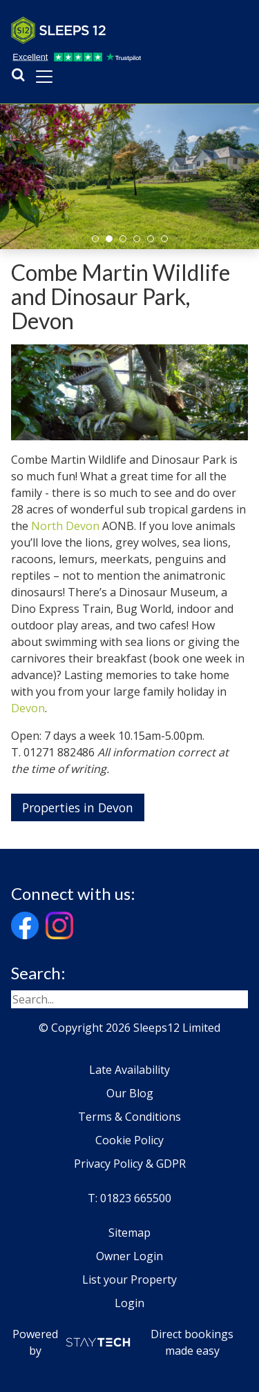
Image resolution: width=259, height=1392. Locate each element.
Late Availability (129, 1069)
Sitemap (129, 1232)
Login (129, 1303)
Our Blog (129, 1093)
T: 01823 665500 (129, 1198)
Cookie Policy (129, 1140)
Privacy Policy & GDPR (130, 1163)
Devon (28, 708)
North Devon (65, 525)
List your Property (129, 1279)
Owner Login (129, 1256)
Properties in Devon (77, 807)
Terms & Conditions (129, 1116)
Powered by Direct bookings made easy (123, 1342)
